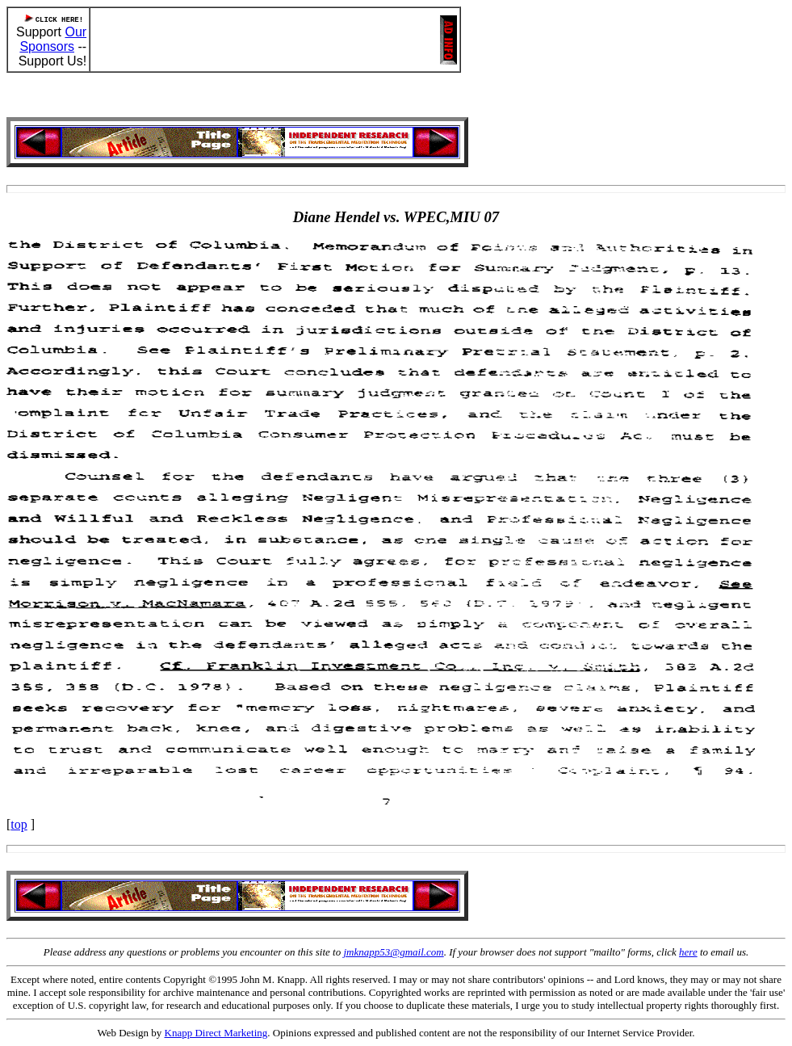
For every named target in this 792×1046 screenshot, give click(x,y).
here (688, 952)
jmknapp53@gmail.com (393, 952)
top (18, 824)
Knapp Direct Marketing (216, 1033)
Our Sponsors (52, 39)
